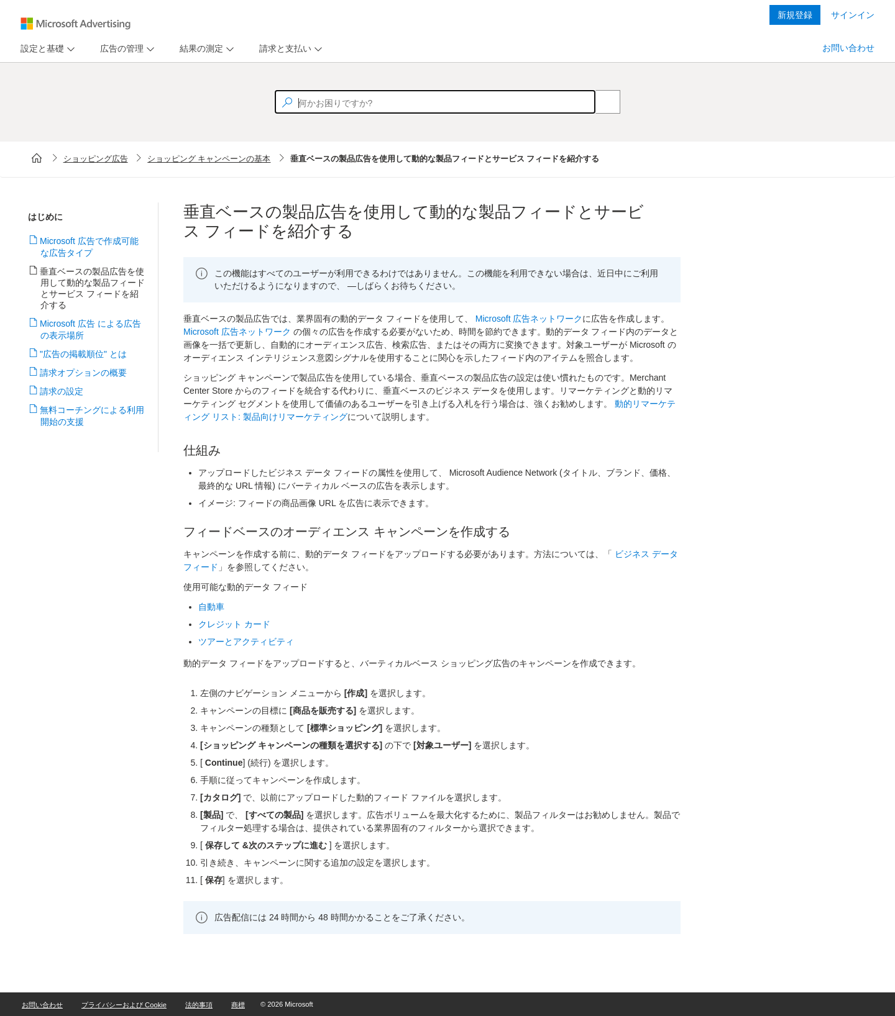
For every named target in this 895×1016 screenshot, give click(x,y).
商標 (238, 1005)
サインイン (852, 15)
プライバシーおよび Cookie (124, 1005)
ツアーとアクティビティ (246, 641)
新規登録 (795, 15)
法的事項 (199, 1005)
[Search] (601, 102)
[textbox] (435, 102)
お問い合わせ (848, 48)
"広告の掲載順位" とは (83, 354)
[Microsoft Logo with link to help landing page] (75, 24)
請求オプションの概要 (83, 373)
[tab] (40, 48)
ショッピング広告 (95, 158)
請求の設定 (61, 391)
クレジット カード (234, 624)
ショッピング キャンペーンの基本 (208, 158)
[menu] (46, 48)
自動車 (211, 607)
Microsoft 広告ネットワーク (529, 319)
